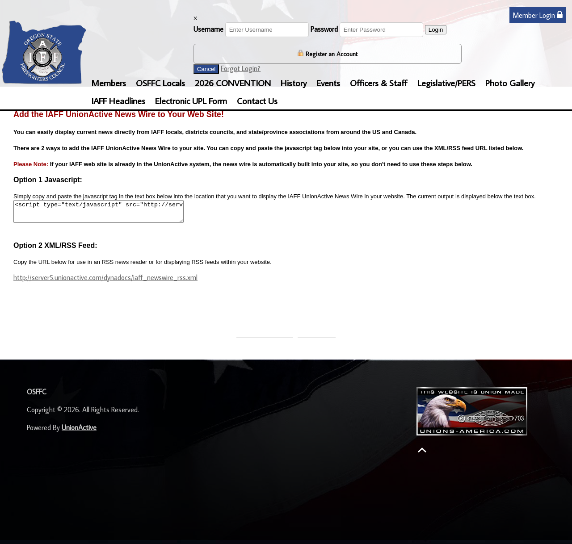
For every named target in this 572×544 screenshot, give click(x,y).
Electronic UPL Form (191, 100)
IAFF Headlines (118, 100)
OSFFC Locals (160, 82)
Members (108, 82)
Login (436, 29)
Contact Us (257, 100)
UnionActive (79, 431)
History (294, 82)
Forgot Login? (241, 68)
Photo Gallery (509, 82)
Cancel (206, 69)
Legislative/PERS (446, 82)
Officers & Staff (379, 82)
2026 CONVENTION (233, 82)
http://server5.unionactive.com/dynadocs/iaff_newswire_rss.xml (105, 281)
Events (328, 82)
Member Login (538, 15)
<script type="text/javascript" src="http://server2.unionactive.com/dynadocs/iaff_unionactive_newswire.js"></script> (108, 213)
